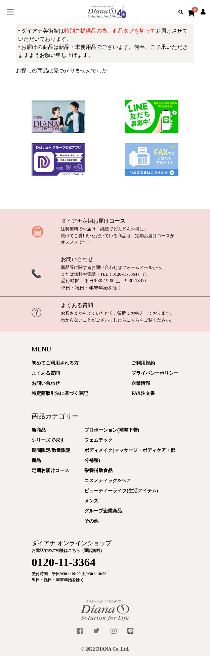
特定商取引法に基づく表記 (60, 393)
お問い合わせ (77, 259)
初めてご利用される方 (55, 363)
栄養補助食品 (98, 470)
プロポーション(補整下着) (111, 430)
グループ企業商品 (103, 510)
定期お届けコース (50, 470)
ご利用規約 (143, 363)
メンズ (91, 500)
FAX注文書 (143, 393)
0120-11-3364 (125, 274)
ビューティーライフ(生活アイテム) (121, 490)
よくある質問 (77, 305)
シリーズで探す (48, 440)
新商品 (39, 430)
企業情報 (140, 383)
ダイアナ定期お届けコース (93, 221)
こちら (132, 319)
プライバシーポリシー (154, 373)
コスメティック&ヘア (107, 480)
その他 (91, 521)
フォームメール (137, 267)
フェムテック (98, 440)
